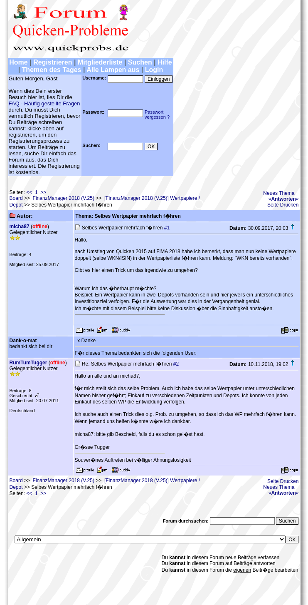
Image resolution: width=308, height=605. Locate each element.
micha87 (20, 226)
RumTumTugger (28, 363)
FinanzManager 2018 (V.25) (63, 198)
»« (284, 199)
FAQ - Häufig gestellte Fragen (44, 103)
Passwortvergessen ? (157, 115)
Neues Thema (278, 193)
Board (16, 198)
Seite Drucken (282, 205)
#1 (167, 228)
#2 (176, 364)
